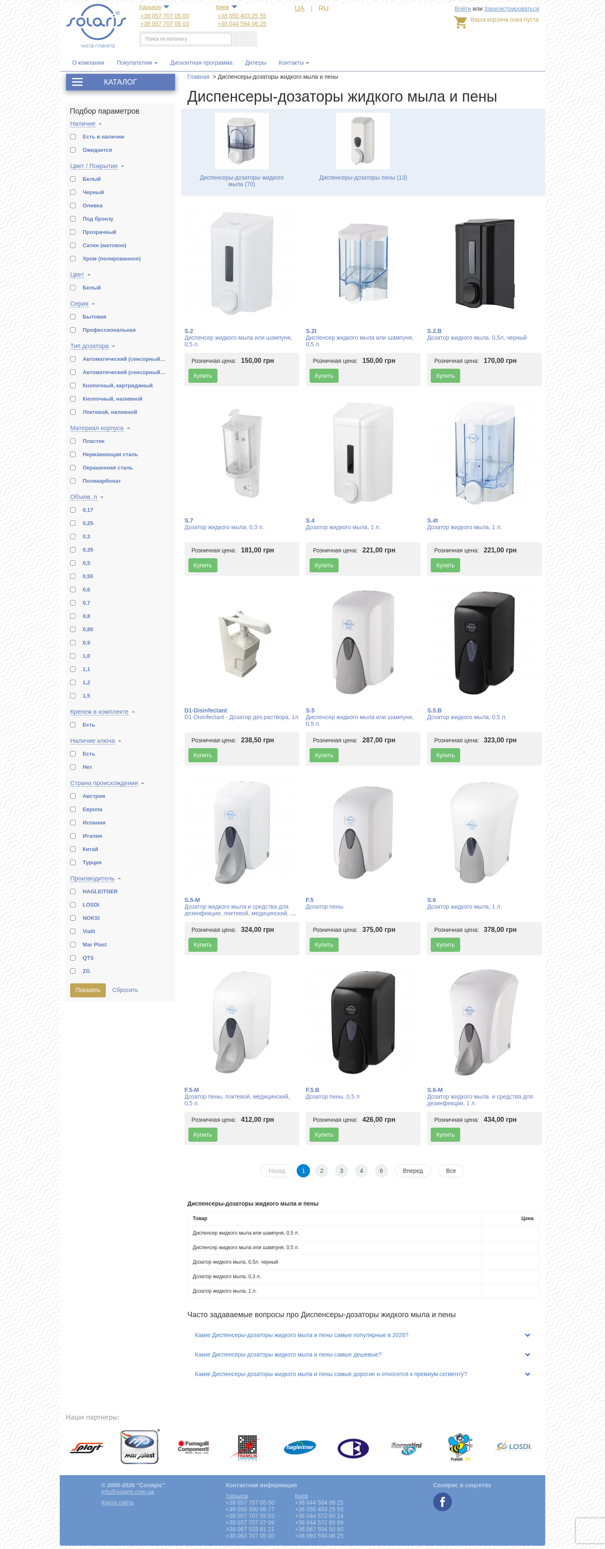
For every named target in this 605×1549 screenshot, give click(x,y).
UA (300, 8)
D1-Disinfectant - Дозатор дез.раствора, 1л (241, 717)
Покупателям (137, 62)
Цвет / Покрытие (94, 165)
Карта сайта (117, 1502)
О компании (88, 62)
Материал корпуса (96, 427)
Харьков (150, 7)
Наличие (82, 123)
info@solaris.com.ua (127, 1491)
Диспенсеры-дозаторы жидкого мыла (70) (242, 180)
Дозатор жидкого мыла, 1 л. (343, 527)
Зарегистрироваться (511, 8)
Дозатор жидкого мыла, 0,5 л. (467, 717)
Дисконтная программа (201, 62)
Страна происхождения (104, 782)
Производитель (92, 878)
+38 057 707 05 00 (165, 15)
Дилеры (255, 62)
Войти (463, 8)
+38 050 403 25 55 (241, 15)
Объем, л (83, 496)
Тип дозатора (89, 345)
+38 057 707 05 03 (165, 23)
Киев (222, 7)
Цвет (77, 274)
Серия (79, 303)
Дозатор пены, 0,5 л (332, 1096)
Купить (203, 375)
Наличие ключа (92, 740)
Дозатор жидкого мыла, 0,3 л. (224, 527)
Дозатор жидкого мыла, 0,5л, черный (477, 337)
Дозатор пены (324, 906)
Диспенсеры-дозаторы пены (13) (363, 177)
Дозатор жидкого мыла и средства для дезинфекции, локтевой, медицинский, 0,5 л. (241, 913)
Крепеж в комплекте (99, 711)
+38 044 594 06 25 (241, 23)
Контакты (291, 62)
